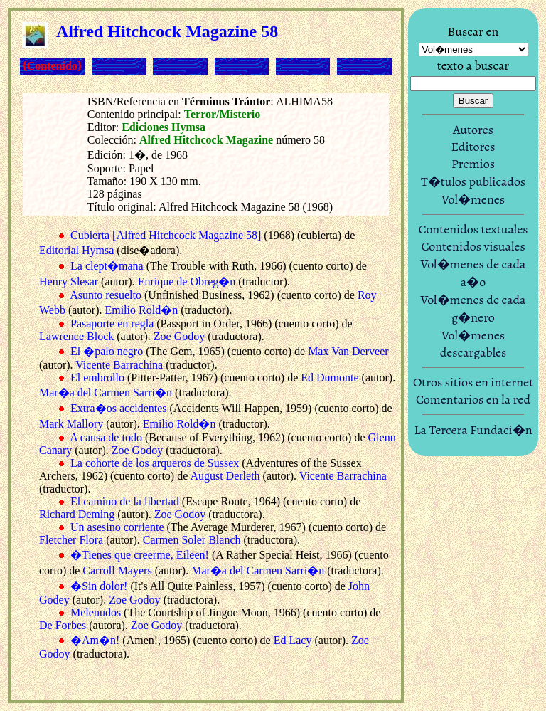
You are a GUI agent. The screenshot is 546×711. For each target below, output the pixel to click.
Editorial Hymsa (76, 250)
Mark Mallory (71, 424)
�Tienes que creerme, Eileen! (139, 555)
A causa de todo (106, 437)
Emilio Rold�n (141, 310)
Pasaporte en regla (112, 323)
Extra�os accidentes (118, 408)
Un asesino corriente (117, 527)
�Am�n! (94, 640)
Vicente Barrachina (119, 365)
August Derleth (224, 476)
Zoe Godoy (179, 336)
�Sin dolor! (98, 586)
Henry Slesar (68, 281)
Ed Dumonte (329, 378)
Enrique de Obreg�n (187, 281)
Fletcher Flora (71, 540)
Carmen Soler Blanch (192, 540)
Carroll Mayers (116, 570)
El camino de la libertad (124, 501)
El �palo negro (106, 351)
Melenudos (95, 612)
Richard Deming (76, 514)
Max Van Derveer (348, 351)
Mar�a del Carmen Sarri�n (105, 392)
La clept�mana (107, 266)
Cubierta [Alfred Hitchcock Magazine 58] (165, 235)
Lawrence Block (76, 336)
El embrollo (97, 378)
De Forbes (62, 625)
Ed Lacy (293, 640)
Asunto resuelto (105, 295)
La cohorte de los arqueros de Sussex (154, 463)
